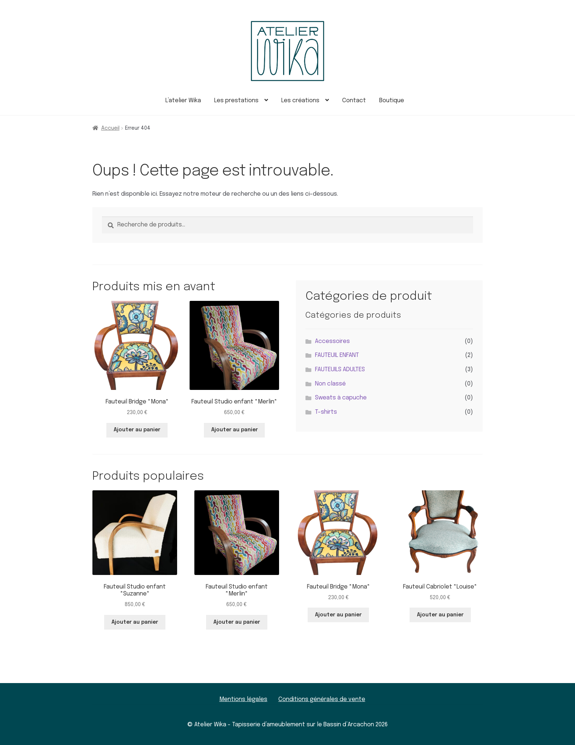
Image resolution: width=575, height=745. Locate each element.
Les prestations (236, 100)
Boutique (391, 100)
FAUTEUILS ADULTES (340, 369)
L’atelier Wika (183, 100)
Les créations (300, 100)
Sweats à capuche (341, 398)
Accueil (110, 128)
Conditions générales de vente (321, 699)
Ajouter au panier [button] (137, 429)
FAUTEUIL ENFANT (337, 355)
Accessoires (332, 341)
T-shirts (326, 412)
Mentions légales (243, 699)
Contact (354, 100)
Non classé (330, 384)
